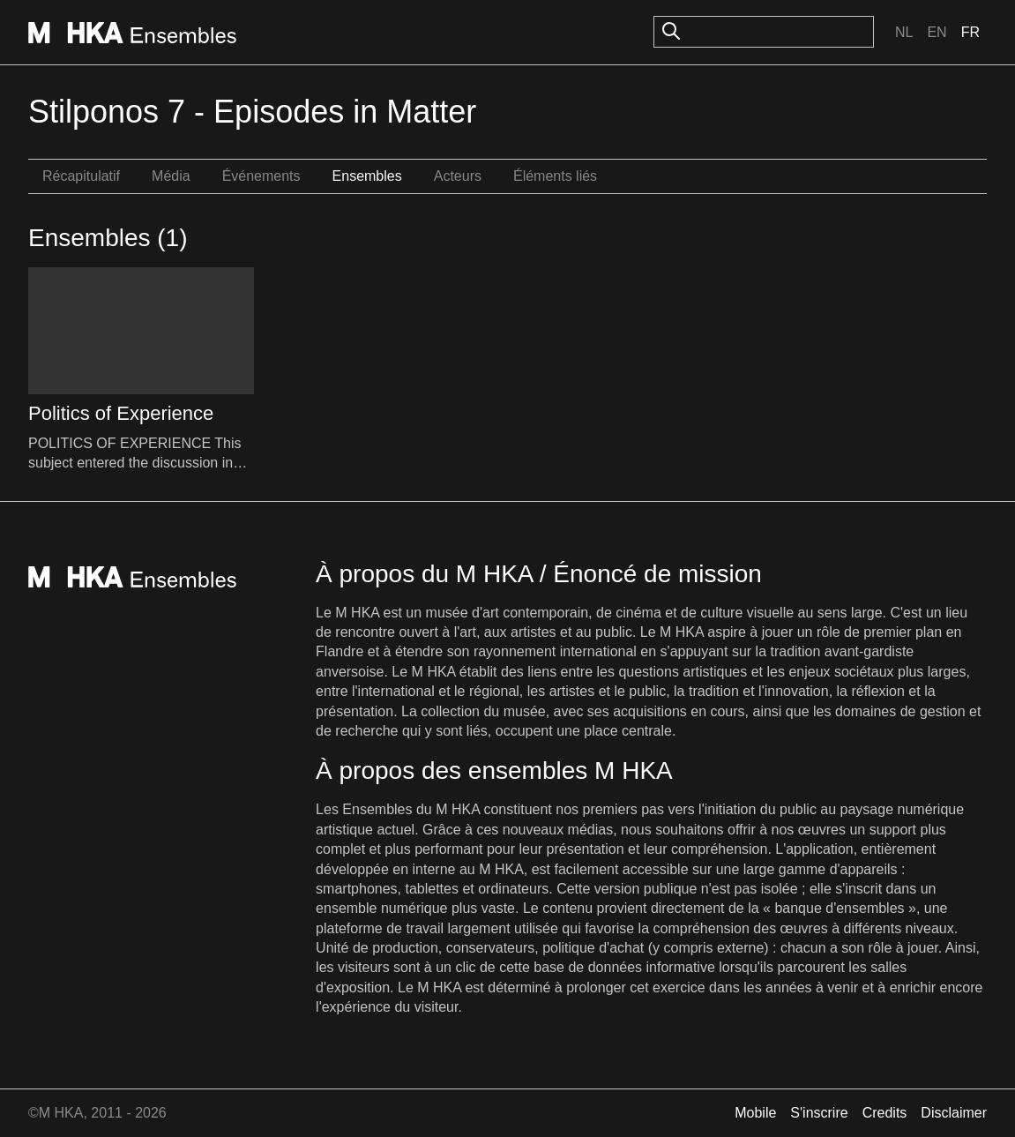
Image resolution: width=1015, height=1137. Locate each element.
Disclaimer (954, 1112)
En (936, 32)
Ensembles (367, 175)
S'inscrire (818, 1112)
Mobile (755, 1112)
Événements (261, 175)
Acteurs (457, 175)
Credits (884, 1112)
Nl (904, 32)
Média (171, 175)
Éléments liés (555, 175)
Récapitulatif (81, 175)
